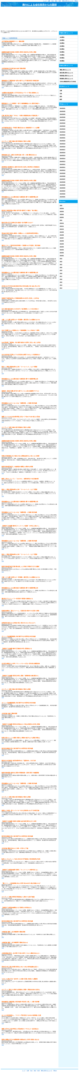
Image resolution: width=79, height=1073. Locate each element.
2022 (61, 261)
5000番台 (62, 49)
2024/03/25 (62, 126)
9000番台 (62, 60)
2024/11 (62, 226)
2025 (61, 205)
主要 (49, 1)
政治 (56, 1)
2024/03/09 (62, 173)
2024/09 (62, 232)
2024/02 (62, 252)
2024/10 (62, 229)
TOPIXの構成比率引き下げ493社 (68, 81)
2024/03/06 (62, 182)
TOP (3, 46)
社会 (52, 1)
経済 (60, 1)
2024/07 (62, 238)
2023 (61, 258)
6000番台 (62, 52)
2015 (61, 282)
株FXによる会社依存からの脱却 (39, 4)
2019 (61, 270)
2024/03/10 (62, 170)
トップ (44, 1)
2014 (61, 285)
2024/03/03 (62, 191)
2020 (61, 267)
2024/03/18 (62, 146)
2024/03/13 (62, 161)
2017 (61, 276)
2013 (61, 288)
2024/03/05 (62, 185)
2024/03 (62, 249)
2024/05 (62, 243)
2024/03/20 (62, 140)
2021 (61, 264)
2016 (61, 279)
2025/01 (62, 217)
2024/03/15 (62, 155)
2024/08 (62, 235)
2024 (61, 220)
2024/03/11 (62, 167)
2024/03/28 (62, 117)
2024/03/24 (62, 129)
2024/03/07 (62, 179)
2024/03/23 (62, 132)
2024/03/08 (62, 176)
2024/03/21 (62, 137)
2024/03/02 (62, 193)
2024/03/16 (62, 152)
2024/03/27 (62, 120)
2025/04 (62, 208)
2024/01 (62, 255)
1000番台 (62, 37)
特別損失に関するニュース (66, 78)
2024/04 (62, 246)
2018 (61, 273)
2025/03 (62, 211)
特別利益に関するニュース (66, 75)
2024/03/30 (62, 111)
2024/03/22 (62, 134)
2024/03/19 (62, 143)
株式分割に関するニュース (66, 72)
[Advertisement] (39, 18)
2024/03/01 (62, 196)
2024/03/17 (62, 149)
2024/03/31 (62, 108)
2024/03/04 (62, 188)
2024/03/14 (62, 158)
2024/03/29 (62, 114)
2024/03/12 (62, 164)
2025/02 (62, 214)
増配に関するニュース (65, 69)
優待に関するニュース (67, 1)
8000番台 (62, 57)
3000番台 (62, 43)
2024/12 (62, 223)
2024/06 (62, 240)
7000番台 (62, 54)
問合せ (76, 1)
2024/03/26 (62, 123)
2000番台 (62, 40)
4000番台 (62, 46)
